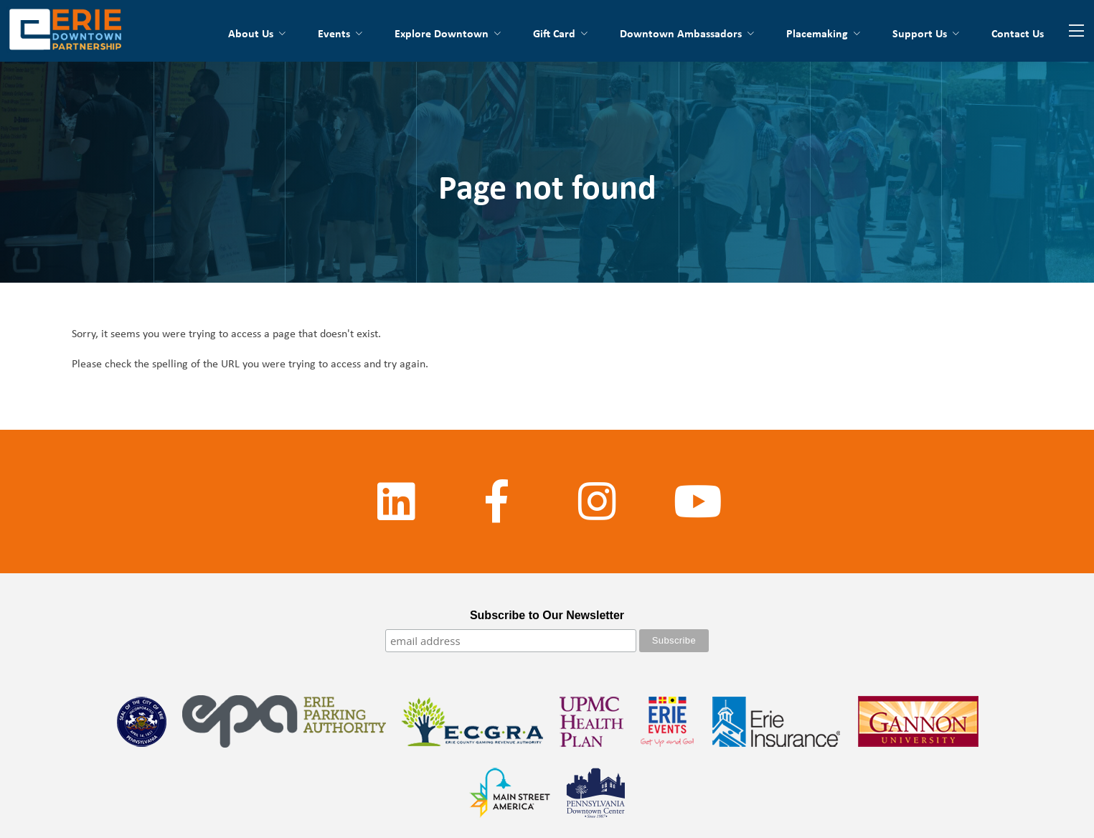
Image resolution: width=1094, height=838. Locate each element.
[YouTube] (698, 501)
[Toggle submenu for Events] (358, 33)
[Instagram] (598, 501)
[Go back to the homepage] (65, 31)
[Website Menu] (1076, 31)
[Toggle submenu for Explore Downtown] (496, 33)
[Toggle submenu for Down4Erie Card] (583, 33)
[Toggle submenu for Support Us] (955, 33)
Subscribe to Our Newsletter (547, 615)
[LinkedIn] (397, 501)
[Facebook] (497, 501)
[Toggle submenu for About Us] (281, 33)
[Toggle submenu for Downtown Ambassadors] (750, 33)
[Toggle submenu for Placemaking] (856, 33)
